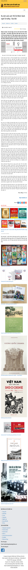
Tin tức (4, 515)
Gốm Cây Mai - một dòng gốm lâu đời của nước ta (9, 304)
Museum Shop (5, 539)
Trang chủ (3, 23)
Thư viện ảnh (5, 531)
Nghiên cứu (8, 23)
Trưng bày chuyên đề (6, 528)
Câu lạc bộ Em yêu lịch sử (7, 535)
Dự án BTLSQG (5, 521)
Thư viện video (5, 530)
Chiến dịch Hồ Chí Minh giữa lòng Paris (7, 281)
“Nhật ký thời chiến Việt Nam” (5, 266)
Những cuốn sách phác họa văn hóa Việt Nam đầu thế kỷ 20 (10, 460)
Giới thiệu (4, 513)
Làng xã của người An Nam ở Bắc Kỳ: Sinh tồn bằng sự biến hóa (11, 333)
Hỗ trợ (4, 523)
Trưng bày (4, 517)
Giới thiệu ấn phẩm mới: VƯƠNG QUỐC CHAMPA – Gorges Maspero (11, 375)
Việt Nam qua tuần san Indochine (6, 418)
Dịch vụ (4, 533)
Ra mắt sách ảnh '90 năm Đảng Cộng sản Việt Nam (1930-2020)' (11, 435)
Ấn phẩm (12, 23)
